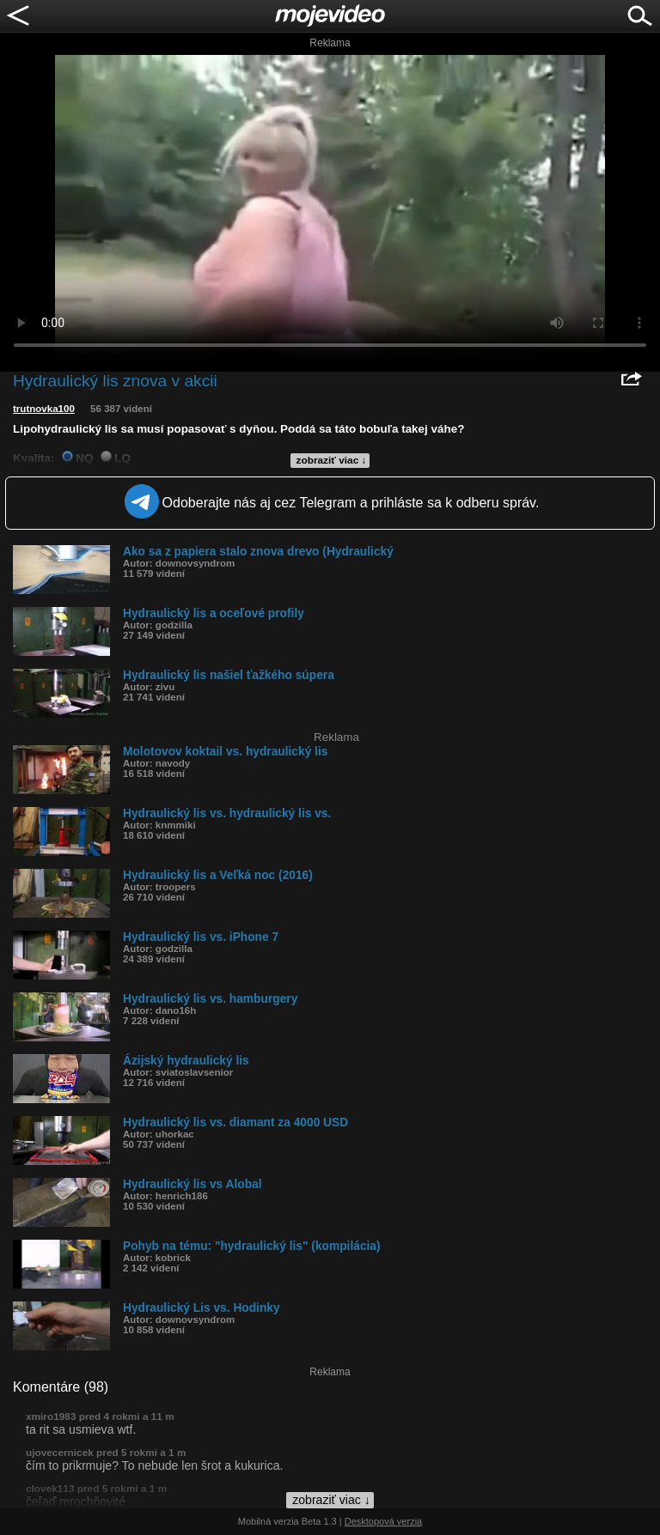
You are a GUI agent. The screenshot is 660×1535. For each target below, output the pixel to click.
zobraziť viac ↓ (331, 460)
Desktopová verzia (384, 1521)
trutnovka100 (44, 408)
